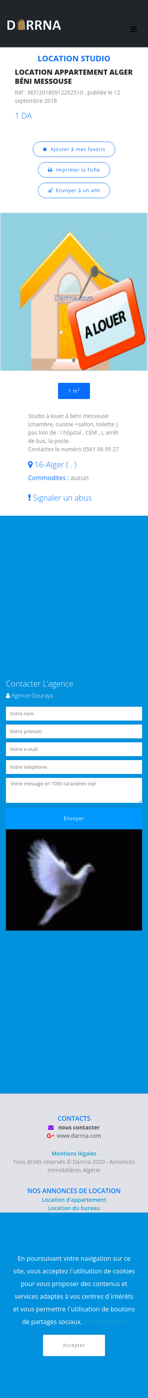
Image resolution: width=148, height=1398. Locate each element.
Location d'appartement (74, 1199)
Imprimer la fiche (74, 169)
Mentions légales (74, 1153)
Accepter (74, 1345)
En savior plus (105, 1321)
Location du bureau (74, 1208)
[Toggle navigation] (133, 24)
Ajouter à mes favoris (74, 149)
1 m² (74, 391)
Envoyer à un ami (74, 190)
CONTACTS (74, 1118)
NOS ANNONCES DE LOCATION (74, 1190)
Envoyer (74, 818)
